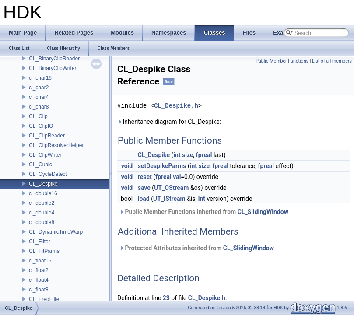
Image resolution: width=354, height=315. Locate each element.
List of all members (332, 61)
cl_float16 (40, 261)
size (187, 154)
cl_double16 (43, 193)
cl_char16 (40, 78)
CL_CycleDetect (48, 174)
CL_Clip (38, 116)
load (144, 198)
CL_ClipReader (47, 136)
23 (166, 297)
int (176, 154)
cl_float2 (39, 270)
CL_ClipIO (41, 126)
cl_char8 (39, 107)
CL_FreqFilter (45, 299)
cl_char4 (39, 97)
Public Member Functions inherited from (203, 211)
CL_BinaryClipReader (54, 59)
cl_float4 (39, 280)
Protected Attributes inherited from (196, 248)
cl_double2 (41, 203)
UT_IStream (169, 198)
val (177, 176)
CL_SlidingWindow (263, 211)
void (127, 165)
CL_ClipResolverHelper (56, 145)
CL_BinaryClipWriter (52, 68)
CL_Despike (43, 184)
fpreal (204, 154)
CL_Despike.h (176, 106)
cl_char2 (39, 87)
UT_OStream (171, 187)
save (144, 187)
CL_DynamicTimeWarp (56, 232)
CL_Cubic (40, 164)
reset (145, 176)
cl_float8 (39, 290)
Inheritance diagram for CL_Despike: (169, 121)
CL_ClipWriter (45, 155)
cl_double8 (41, 222)
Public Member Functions (282, 61)
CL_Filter (39, 241)
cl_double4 (41, 213)
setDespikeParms (162, 165)
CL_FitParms (44, 251)
